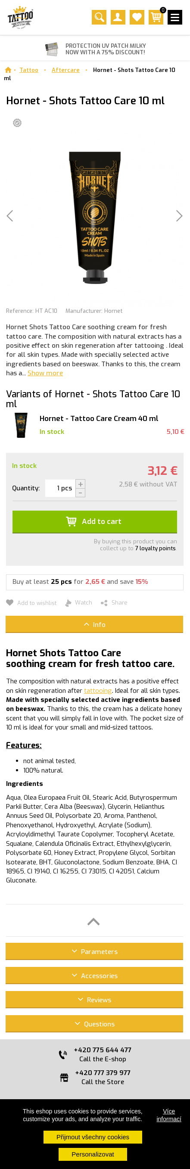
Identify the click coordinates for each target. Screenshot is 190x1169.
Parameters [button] (95, 951)
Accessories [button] (95, 975)
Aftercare (66, 70)
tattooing (98, 690)
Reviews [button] (94, 999)
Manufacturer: (84, 311)
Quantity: (26, 488)
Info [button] (95, 624)
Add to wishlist (31, 603)
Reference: (20, 311)
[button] (94, 920)
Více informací (168, 1115)
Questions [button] (95, 1024)
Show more (45, 373)
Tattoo (28, 70)
